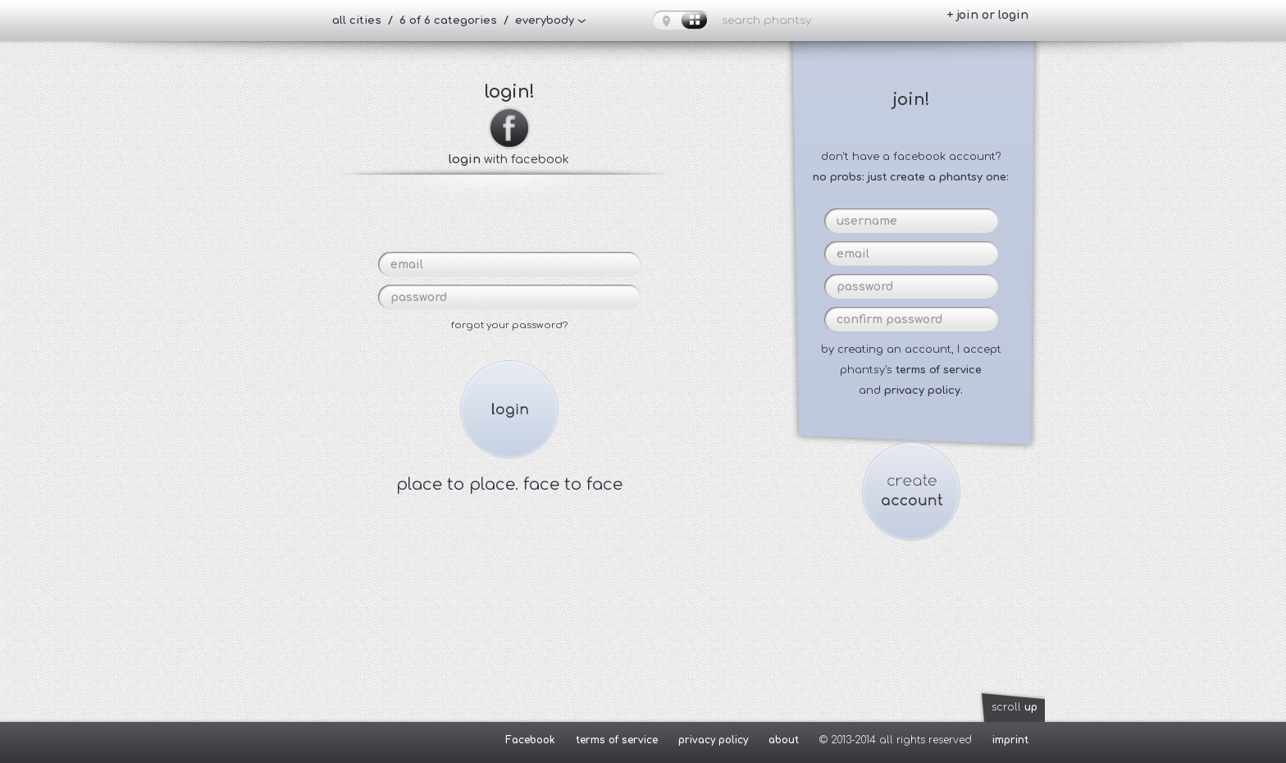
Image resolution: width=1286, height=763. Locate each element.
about (783, 740)
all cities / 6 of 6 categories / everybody (453, 20)
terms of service (939, 370)
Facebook (530, 740)
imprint (1010, 740)
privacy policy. (923, 390)
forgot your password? (509, 325)
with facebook (509, 152)
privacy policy (713, 740)
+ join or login (987, 15)
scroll (1014, 707)
